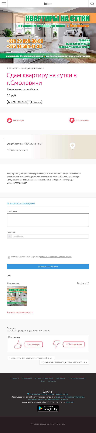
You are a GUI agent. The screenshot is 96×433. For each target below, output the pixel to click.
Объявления (13, 68)
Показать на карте (18, 150)
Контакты (52, 381)
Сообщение (12, 211)
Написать (35, 102)
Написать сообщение (21, 204)
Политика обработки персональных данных (48, 399)
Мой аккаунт (61, 378)
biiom (48, 3)
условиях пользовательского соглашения (56, 257)
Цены (42, 381)
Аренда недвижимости (33, 68)
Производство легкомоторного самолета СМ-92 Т (63, 362)
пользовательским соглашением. (70, 397)
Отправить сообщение (48, 266)
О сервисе (14, 378)
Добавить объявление (44, 378)
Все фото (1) (83, 283)
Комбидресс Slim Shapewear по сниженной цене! (31, 358)
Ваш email (11, 232)
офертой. (70, 402)
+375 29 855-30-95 (19, 102)
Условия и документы (77, 378)
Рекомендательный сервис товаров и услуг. (48, 394)
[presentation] (26, 247)
